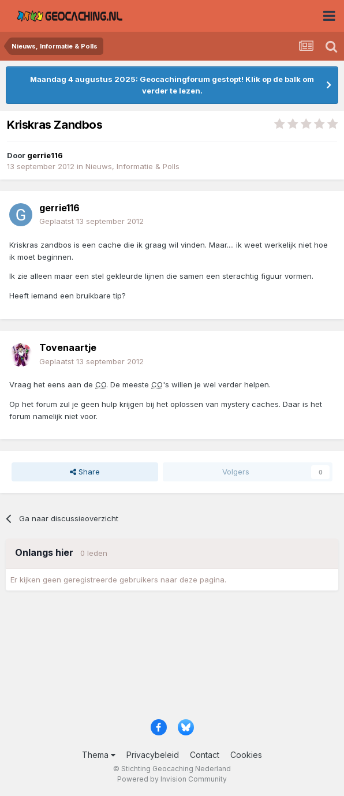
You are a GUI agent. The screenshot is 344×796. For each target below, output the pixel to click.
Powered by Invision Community (172, 779)
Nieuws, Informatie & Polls (132, 166)
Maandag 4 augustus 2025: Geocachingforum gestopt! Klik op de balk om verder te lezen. (172, 84)
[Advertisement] (172, 659)
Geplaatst (91, 221)
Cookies (246, 755)
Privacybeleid (152, 755)
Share (85, 471)
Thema (98, 755)
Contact (204, 755)
